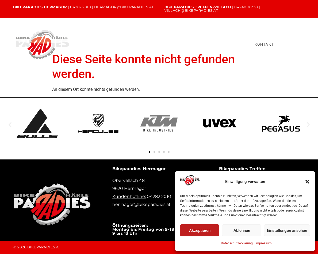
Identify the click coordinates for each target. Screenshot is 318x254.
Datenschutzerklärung (237, 243)
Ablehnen (241, 230)
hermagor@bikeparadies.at (124, 7)
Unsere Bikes (110, 39)
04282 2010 (80, 7)
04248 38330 (246, 7)
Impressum (263, 243)
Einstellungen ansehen (287, 230)
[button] (307, 181)
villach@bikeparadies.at (191, 10)
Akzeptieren (199, 230)
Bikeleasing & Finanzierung (101, 48)
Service (143, 39)
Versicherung (152, 48)
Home (77, 39)
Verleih (172, 39)
